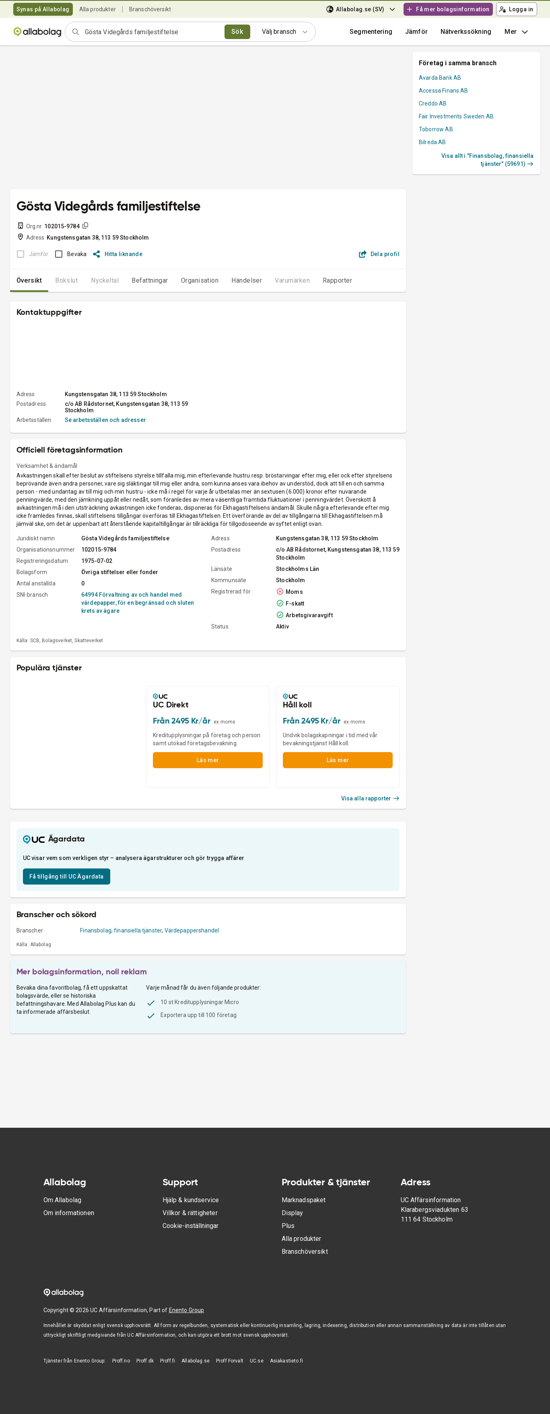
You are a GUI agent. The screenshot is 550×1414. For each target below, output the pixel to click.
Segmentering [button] (371, 31)
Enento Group (186, 1310)
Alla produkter (97, 9)
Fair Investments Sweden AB (456, 116)
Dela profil (379, 254)
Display (292, 1213)
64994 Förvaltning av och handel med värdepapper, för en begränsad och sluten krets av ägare (137, 602)
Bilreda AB (432, 142)
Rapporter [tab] (337, 280)
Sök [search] (237, 31)
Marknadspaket (304, 1200)
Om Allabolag (62, 1200)
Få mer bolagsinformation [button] (448, 9)
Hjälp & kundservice (191, 1200)
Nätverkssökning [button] (466, 31)
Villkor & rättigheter (190, 1213)
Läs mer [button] (208, 760)
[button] (416, 32)
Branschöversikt (150, 9)
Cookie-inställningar (190, 1226)
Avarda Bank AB (440, 77)
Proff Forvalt (229, 1361)
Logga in (516, 9)
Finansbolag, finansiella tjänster (121, 930)
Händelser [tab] (246, 280)
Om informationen (68, 1213)
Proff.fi (167, 1361)
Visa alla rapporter (370, 798)
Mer (517, 32)
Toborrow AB (436, 129)
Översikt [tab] (29, 280)
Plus (288, 1226)
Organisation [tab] (200, 280)
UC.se (257, 1361)
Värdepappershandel (192, 930)
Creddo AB (433, 103)
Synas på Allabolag (43, 9)
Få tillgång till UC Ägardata (66, 876)
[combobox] (152, 32)
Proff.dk (145, 1361)
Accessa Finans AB (443, 90)
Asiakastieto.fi (286, 1361)
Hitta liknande (117, 254)
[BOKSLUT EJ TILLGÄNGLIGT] (30, 254)
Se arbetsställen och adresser (105, 420)
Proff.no (121, 1361)
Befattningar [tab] (150, 280)
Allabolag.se (195, 1361)
